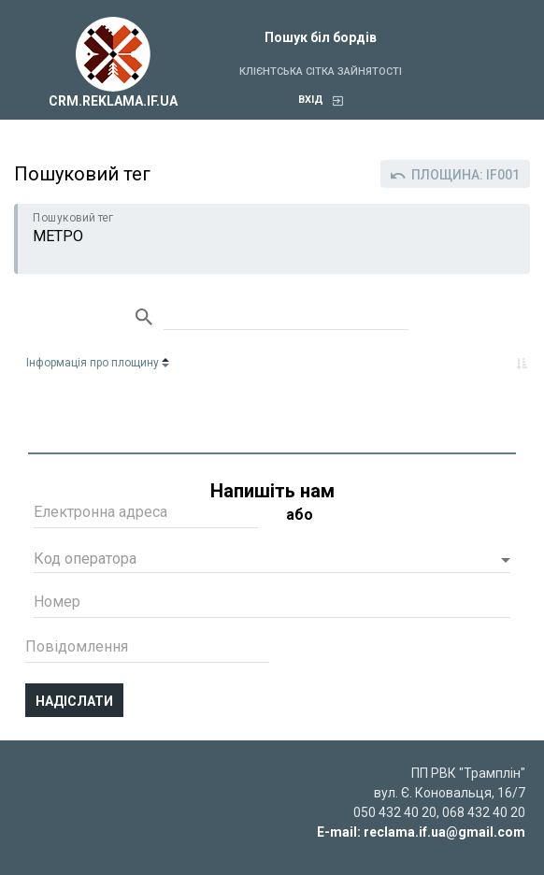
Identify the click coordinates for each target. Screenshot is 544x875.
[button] (272, 561)
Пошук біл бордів (321, 37)
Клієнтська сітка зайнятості (320, 71)
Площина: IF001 (455, 174)
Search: (286, 318)
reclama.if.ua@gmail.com (444, 832)
